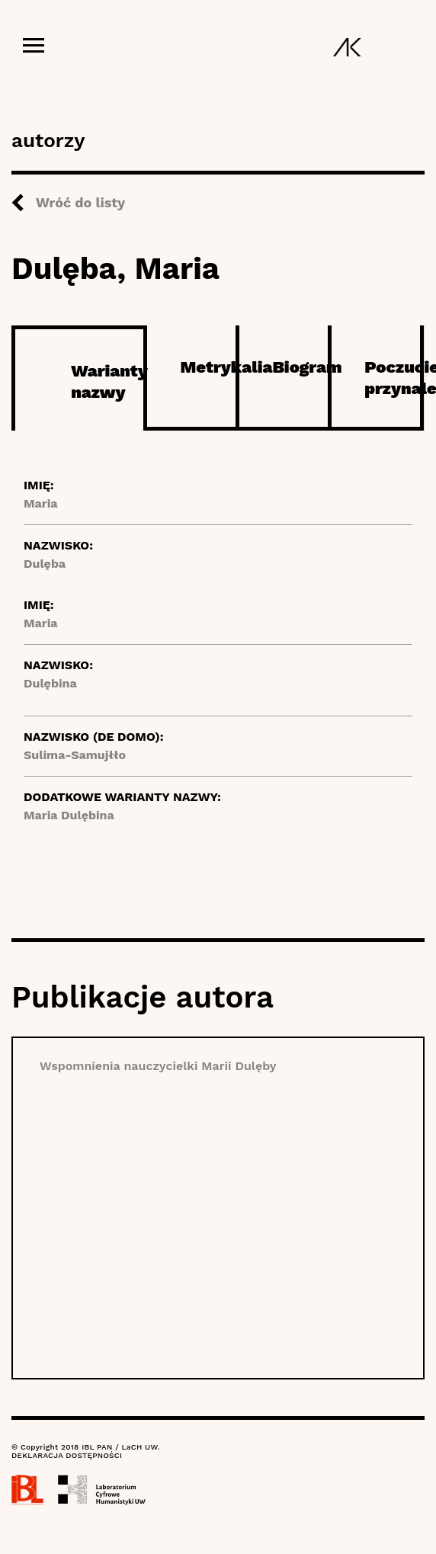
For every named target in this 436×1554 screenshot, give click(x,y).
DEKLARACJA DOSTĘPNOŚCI (66, 1455)
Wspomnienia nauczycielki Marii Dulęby (158, 1066)
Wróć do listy (80, 202)
